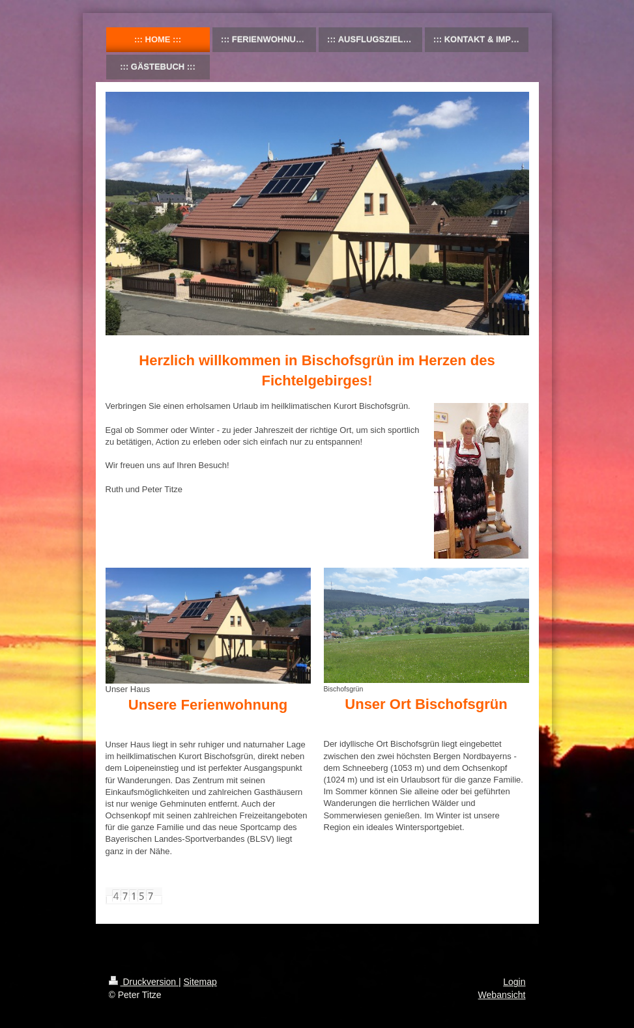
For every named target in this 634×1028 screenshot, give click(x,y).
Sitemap (200, 982)
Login (514, 982)
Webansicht (502, 995)
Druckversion (144, 982)
